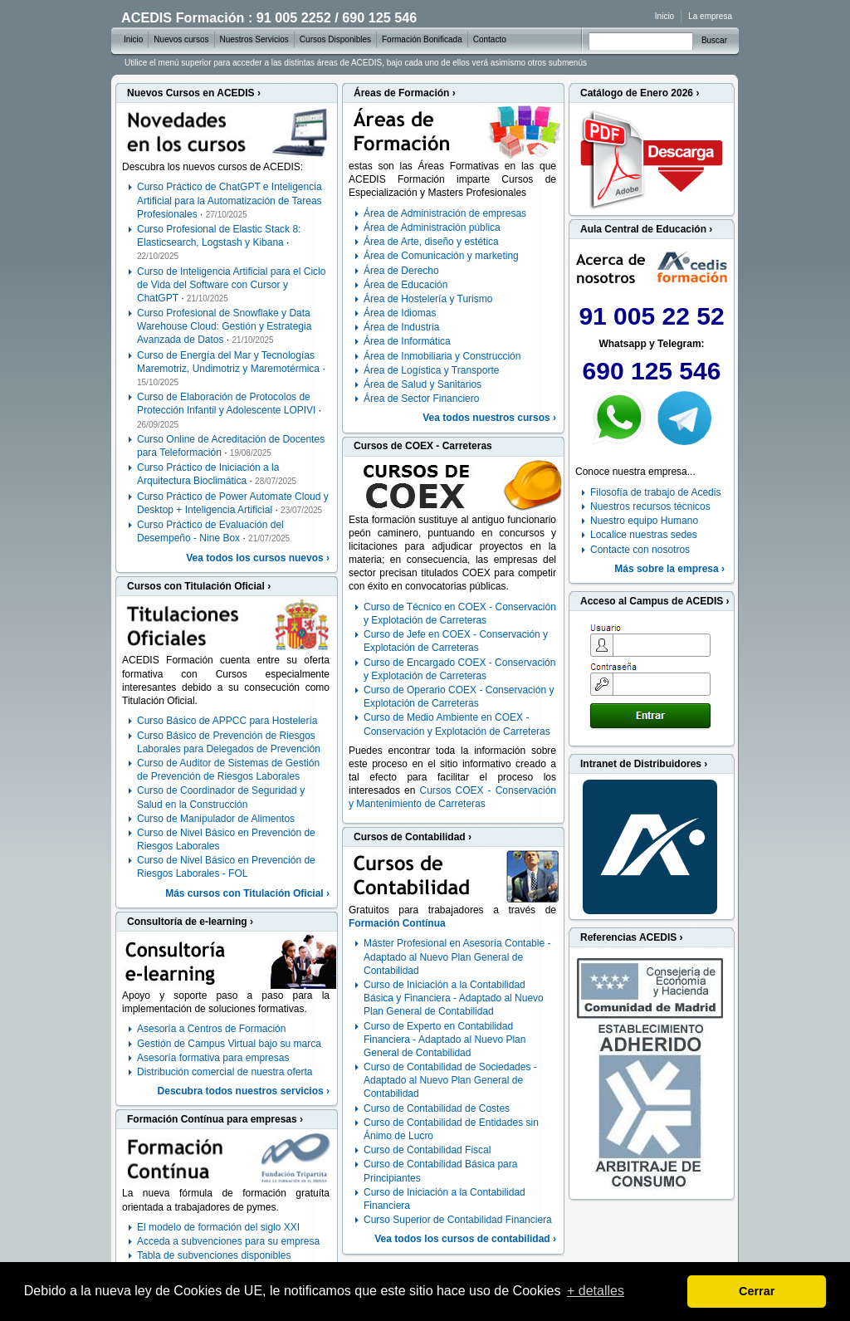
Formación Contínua (397, 923)
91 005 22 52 (651, 316)
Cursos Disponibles (335, 39)
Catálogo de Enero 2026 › (639, 93)
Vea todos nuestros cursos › (489, 417)
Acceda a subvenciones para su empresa (228, 1241)
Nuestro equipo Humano (644, 520)
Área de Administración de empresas (445, 213)
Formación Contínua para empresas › (215, 1119)
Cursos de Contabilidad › (412, 837)
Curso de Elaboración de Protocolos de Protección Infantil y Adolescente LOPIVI (226, 403)
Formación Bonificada (422, 39)
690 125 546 (652, 370)
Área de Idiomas (400, 313)
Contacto (489, 39)
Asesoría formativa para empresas (213, 1058)
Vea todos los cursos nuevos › (258, 558)
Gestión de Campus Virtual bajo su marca (229, 1043)
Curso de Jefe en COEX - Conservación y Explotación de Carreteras (456, 641)
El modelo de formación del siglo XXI (218, 1227)
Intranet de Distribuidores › (643, 764)
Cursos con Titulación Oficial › (199, 586)
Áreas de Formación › (405, 93)
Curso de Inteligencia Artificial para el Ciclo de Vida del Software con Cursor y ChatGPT (231, 285)
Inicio (664, 16)
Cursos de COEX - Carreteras (423, 446)
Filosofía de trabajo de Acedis (655, 492)
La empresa (710, 16)
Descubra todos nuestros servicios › (244, 1091)
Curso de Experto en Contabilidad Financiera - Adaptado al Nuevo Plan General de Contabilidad (444, 1039)
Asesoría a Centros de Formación (211, 1029)
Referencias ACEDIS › (631, 937)
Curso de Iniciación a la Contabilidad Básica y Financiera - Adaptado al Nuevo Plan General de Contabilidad (454, 998)
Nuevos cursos (181, 39)
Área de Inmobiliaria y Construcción (442, 356)
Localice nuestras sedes (643, 535)
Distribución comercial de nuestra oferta (224, 1072)
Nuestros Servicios (254, 39)
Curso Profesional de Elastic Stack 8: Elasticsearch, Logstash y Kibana (218, 235)
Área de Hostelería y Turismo (428, 299)
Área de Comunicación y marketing (441, 256)
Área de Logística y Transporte (431, 370)
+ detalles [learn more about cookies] (595, 1291)
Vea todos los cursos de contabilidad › (465, 1239)
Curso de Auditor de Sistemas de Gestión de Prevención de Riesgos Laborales (228, 769)
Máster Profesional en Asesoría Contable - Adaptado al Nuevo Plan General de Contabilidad (457, 956)
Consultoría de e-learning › (190, 921)
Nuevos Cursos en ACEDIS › (194, 93)
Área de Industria (401, 327)
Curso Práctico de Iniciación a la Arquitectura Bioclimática (208, 474)
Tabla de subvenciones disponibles (214, 1255)
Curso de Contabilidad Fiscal (427, 1150)
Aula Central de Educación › (646, 229)
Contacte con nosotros (640, 549)
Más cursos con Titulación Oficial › (247, 893)
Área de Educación (405, 285)
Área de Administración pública (432, 227)
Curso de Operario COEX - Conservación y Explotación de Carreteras (459, 696)
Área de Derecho (401, 270)
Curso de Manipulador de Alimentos (216, 818)
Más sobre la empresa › (669, 569)
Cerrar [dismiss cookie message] (756, 1291)
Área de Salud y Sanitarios (422, 384)
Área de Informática (407, 341)
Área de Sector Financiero (421, 398)
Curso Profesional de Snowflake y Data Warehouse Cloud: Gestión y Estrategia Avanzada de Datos (224, 326)
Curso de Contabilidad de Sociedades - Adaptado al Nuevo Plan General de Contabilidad (450, 1080)
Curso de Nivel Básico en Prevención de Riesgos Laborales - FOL (226, 866)
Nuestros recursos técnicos (650, 506)
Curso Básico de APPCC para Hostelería (227, 721)
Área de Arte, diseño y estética (431, 241)
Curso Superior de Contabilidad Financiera (458, 1220)
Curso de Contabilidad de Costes (437, 1108)
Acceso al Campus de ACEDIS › (655, 601)
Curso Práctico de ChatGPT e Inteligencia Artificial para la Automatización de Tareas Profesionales (229, 200)
